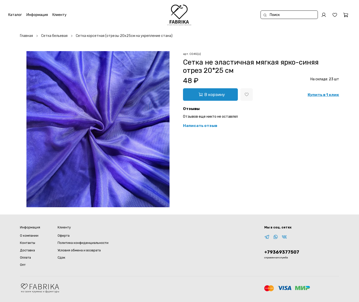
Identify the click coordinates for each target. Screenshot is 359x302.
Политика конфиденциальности (83, 243)
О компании (29, 235)
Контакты (27, 243)
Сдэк (61, 257)
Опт (23, 265)
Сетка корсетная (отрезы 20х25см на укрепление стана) (124, 36)
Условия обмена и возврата (79, 250)
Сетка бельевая (54, 36)
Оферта (64, 235)
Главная (26, 36)
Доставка (27, 250)
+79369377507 (281, 252)
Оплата (25, 257)
